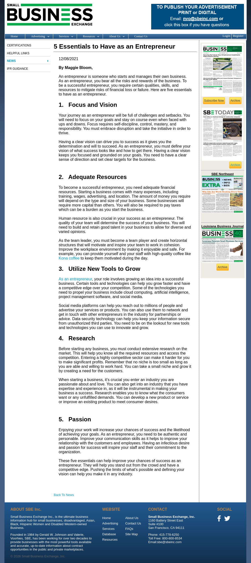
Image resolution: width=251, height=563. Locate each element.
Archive (235, 100)
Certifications (19, 45)
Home (14, 36)
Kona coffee (69, 258)
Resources (88, 37)
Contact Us (141, 36)
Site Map (131, 534)
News (11, 61)
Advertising (37, 37)
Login (226, 36)
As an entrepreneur (75, 279)
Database (109, 534)
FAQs (129, 529)
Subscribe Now (214, 100)
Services (63, 37)
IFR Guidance (17, 68)
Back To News (64, 495)
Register (238, 36)
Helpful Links (18, 53)
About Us (114, 37)
